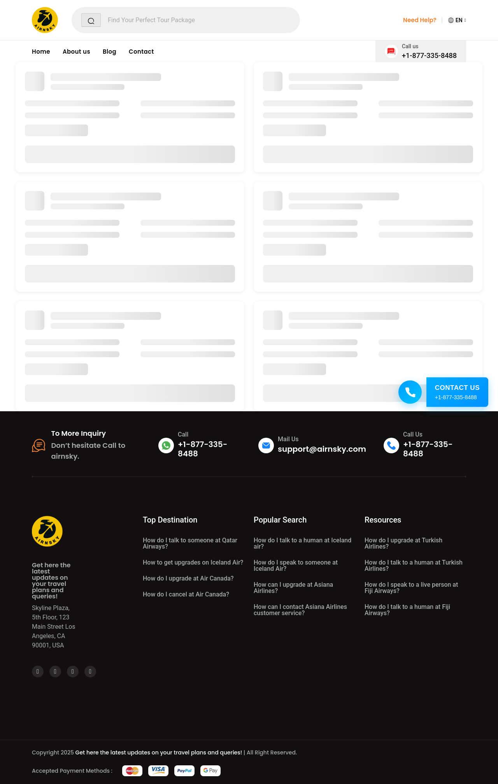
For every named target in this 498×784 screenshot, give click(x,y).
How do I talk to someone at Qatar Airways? (190, 543)
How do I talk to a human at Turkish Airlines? (414, 565)
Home (41, 51)
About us (76, 51)
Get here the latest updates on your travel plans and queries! (158, 752)
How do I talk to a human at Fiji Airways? (407, 610)
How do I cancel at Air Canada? (186, 594)
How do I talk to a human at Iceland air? (302, 543)
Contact (141, 51)
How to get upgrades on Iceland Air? (193, 562)
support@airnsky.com (322, 449)
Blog (109, 51)
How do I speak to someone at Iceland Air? (296, 565)
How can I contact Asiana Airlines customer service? (300, 610)
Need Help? (420, 20)
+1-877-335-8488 (429, 55)
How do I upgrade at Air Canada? (188, 578)
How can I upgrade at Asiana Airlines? (293, 588)
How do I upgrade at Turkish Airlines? (403, 543)
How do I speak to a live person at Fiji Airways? (411, 588)
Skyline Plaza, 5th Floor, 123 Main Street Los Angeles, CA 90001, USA (53, 626)
